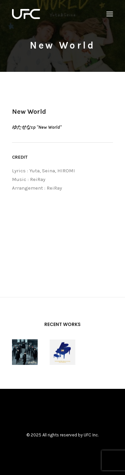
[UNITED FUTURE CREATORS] (26, 14)
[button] (109, 14)
